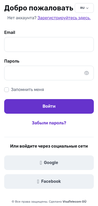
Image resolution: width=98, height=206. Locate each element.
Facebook (49, 181)
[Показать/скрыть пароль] (86, 73)
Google (49, 162)
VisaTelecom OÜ (75, 201)
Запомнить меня (27, 89)
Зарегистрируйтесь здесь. (63, 17)
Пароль (11, 61)
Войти (49, 106)
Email (9, 32)
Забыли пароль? (49, 122)
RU (82, 8)
